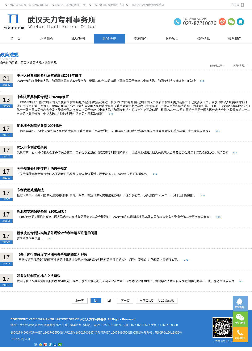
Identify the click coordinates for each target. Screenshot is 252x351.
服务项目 (172, 38)
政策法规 (109, 38)
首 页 (15, 38)
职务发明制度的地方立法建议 (38, 276)
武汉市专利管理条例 (32, 147)
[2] (109, 300)
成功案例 (78, 38)
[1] (95, 300)
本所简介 (47, 38)
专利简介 (140, 38)
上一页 (79, 300)
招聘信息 (203, 38)
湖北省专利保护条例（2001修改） (42, 211)
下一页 (125, 300)
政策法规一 (217, 65)
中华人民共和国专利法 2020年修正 (43, 97)
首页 (23, 62)
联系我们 (234, 38)
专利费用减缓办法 (30, 190)
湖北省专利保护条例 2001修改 (39, 126)
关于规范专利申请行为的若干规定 (42, 168)
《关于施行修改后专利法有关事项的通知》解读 (52, 254)
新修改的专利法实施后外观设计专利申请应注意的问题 (57, 233)
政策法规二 (240, 65)
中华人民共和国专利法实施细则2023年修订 (49, 75)
